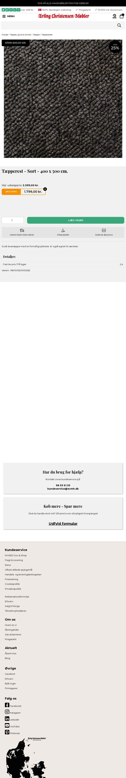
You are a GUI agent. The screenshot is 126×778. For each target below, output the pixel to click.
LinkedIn (12, 718)
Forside (5, 34)
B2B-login (10, 683)
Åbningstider (12, 629)
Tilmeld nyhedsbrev (15, 610)
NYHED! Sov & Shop (16, 555)
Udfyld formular (63, 524)
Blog (7, 658)
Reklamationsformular (17, 596)
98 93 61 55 (63, 485)
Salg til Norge (12, 606)
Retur (8, 565)
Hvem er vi (11, 625)
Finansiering (11, 579)
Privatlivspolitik (13, 588)
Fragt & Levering (14, 560)
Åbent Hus (10, 653)
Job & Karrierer (13, 634)
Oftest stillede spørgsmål (18, 569)
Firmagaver (11, 688)
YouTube (12, 725)
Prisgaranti (10, 639)
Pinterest (12, 732)
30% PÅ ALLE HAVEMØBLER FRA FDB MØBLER (63, 3)
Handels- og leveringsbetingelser (23, 574)
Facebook (13, 705)
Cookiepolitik (12, 584)
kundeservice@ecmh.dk (63, 488)
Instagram (13, 711)
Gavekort (10, 674)
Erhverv (9, 601)
